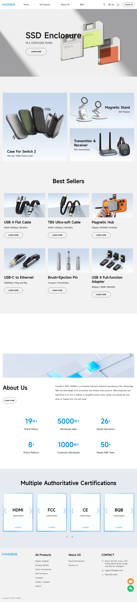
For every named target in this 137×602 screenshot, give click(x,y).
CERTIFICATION (18, 516)
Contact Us (128, 5)
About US (65, 4)
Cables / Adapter (42, 582)
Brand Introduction (76, 561)
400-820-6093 (111, 575)
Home (26, 4)
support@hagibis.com (114, 570)
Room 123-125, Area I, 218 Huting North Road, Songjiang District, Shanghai (116, 564)
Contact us (73, 565)
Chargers (39, 578)
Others (38, 586)
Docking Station (42, 565)
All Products (44, 4)
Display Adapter (42, 561)
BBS (82, 4)
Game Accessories (43, 569)
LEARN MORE (36, 51)
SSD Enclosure (41, 574)
